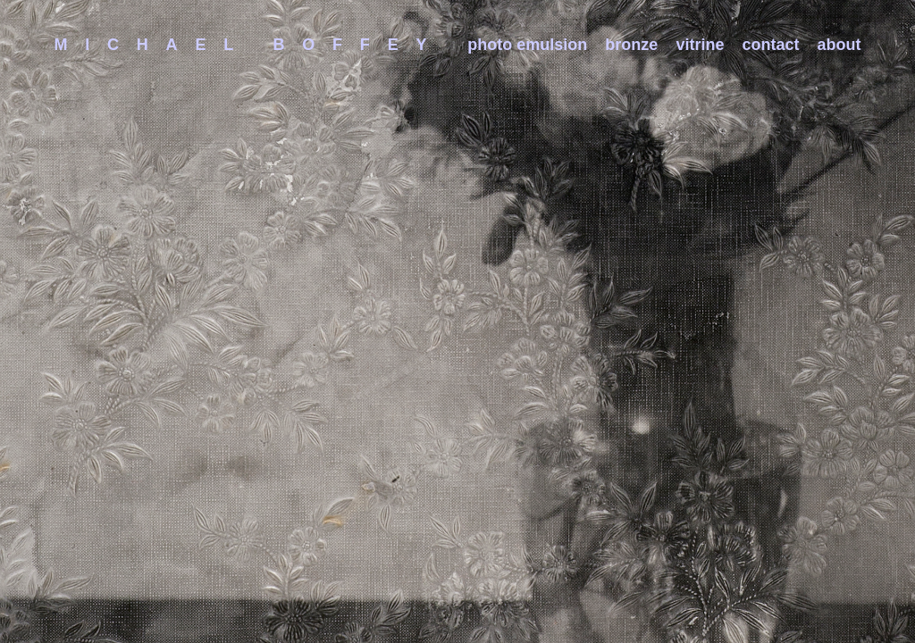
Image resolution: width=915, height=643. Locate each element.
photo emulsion (527, 45)
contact (771, 45)
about (839, 45)
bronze (631, 45)
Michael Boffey (249, 45)
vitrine (700, 45)
